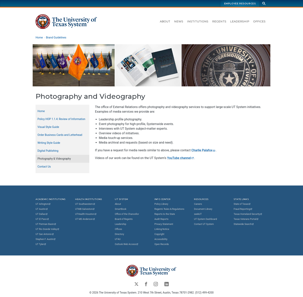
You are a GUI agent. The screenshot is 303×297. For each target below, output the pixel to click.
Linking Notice (161, 229)
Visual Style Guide (48, 127)
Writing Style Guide (48, 142)
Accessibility (160, 239)
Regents (219, 21)
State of (242, 204)
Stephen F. (46, 239)
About (165, 21)
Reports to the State (164, 214)
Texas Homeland (248, 214)
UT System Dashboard (205, 219)
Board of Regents (124, 219)
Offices (259, 21)
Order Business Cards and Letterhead (59, 134)
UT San (45, 234)
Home (39, 37)
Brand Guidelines (56, 37)
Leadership (239, 21)
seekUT (198, 214)
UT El (42, 219)
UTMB (85, 209)
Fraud (243, 209)
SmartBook (120, 209)
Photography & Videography (54, 158)
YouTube (180, 158)
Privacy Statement (163, 224)
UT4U (117, 239)
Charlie (204, 150)
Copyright (159, 234)
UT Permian (46, 224)
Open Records (161, 244)
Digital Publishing (47, 150)
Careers (198, 204)
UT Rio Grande (48, 229)
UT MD (85, 219)
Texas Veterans (246, 219)
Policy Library (161, 204)
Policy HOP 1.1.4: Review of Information (61, 119)
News (178, 21)
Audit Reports (161, 219)
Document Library (203, 209)
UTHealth (86, 214)
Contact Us (44, 166)
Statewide (244, 224)
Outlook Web (127, 244)
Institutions (197, 21)
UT (43, 204)
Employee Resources (240, 3)
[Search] (264, 3)
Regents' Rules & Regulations (169, 209)
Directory (119, 234)
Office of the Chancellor (127, 214)
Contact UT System (204, 224)
